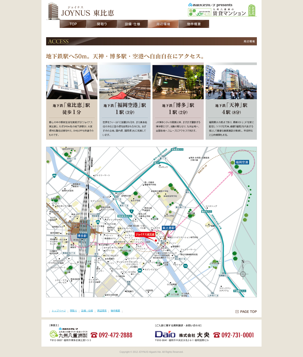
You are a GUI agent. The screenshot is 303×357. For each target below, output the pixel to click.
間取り (73, 310)
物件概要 (115, 310)
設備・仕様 (87, 310)
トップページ (59, 310)
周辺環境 (102, 310)
